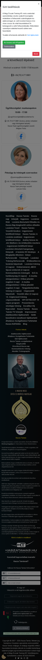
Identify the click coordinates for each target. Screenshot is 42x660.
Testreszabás (9, 46)
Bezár (36, 54)
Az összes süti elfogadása (14, 43)
